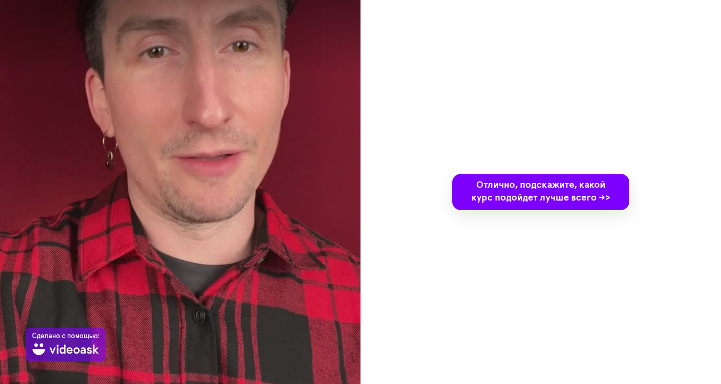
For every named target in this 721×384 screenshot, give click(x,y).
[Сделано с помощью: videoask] (66, 345)
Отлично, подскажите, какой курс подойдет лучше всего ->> (540, 191)
